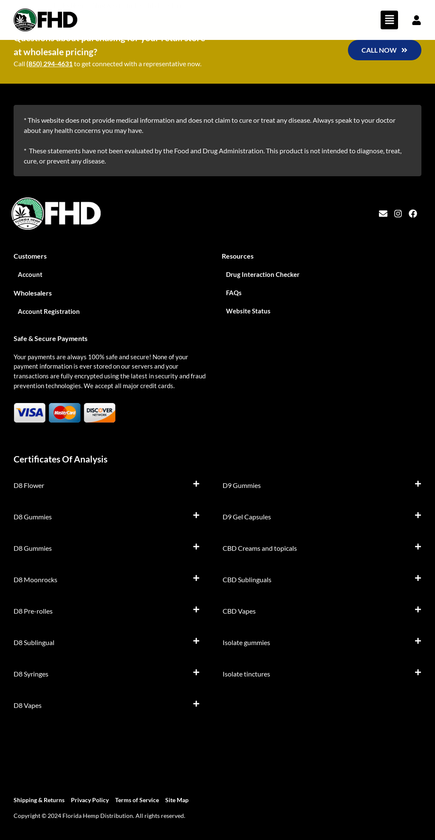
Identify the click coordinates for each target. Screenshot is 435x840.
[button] (389, 20)
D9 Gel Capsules (247, 517)
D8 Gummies (33, 517)
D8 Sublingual (34, 642)
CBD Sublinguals (247, 579)
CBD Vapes (239, 611)
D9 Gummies (242, 485)
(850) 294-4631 (49, 63)
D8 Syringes (31, 674)
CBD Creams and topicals (260, 548)
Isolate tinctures (246, 674)
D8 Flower (29, 485)
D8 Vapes (28, 705)
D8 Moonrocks (35, 579)
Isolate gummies (246, 642)
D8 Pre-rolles (33, 611)
